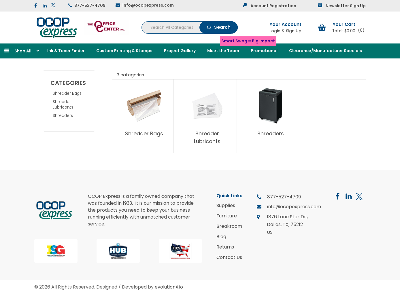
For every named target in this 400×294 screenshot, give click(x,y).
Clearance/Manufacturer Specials (325, 51)
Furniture (226, 216)
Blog (221, 236)
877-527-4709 (89, 5)
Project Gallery (180, 51)
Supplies (225, 205)
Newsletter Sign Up (346, 6)
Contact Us (229, 257)
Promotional (264, 51)
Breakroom (229, 226)
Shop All (22, 51)
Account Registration (273, 6)
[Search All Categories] (189, 27)
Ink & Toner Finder (66, 51)
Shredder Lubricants (63, 104)
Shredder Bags (67, 93)
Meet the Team (223, 51)
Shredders (63, 115)
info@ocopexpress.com (148, 5)
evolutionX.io (169, 287)
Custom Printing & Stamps (124, 51)
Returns (225, 247)
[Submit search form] (218, 27)
